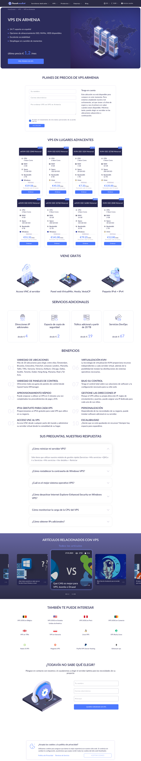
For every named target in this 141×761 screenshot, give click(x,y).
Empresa (78, 4)
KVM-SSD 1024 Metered (84, 152)
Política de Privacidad (45, 755)
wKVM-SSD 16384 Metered (85, 203)
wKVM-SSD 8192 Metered (29, 203)
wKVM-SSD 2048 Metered (30, 152)
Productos (66, 4)
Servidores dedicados (40, 4)
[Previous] (67, 594)
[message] (96, 698)
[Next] (73, 594)
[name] (96, 683)
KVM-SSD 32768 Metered (110, 152)
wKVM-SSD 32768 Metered (57, 203)
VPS (55, 4)
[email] (96, 691)
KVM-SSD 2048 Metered (113, 203)
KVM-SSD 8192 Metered (58, 152)
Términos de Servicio (62, 755)
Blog (86, 3)
